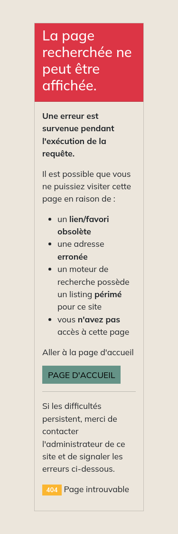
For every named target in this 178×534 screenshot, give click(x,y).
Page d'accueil (81, 374)
